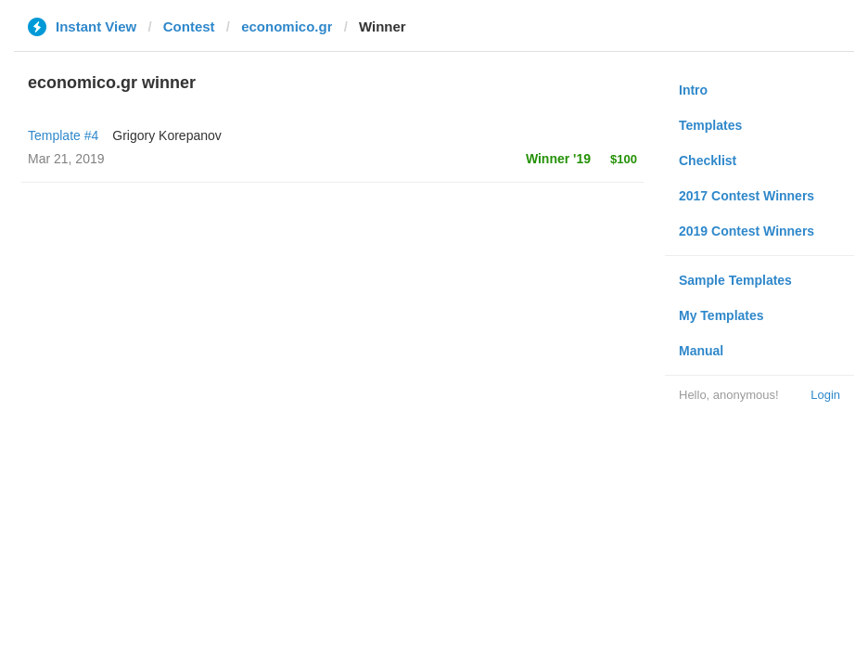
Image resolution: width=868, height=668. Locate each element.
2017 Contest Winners (746, 195)
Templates (710, 125)
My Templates (721, 315)
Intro (693, 90)
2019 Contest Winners (746, 231)
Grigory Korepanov (167, 135)
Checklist (707, 160)
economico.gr (286, 26)
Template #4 (63, 135)
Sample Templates (735, 280)
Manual (701, 350)
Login (825, 395)
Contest (189, 26)
